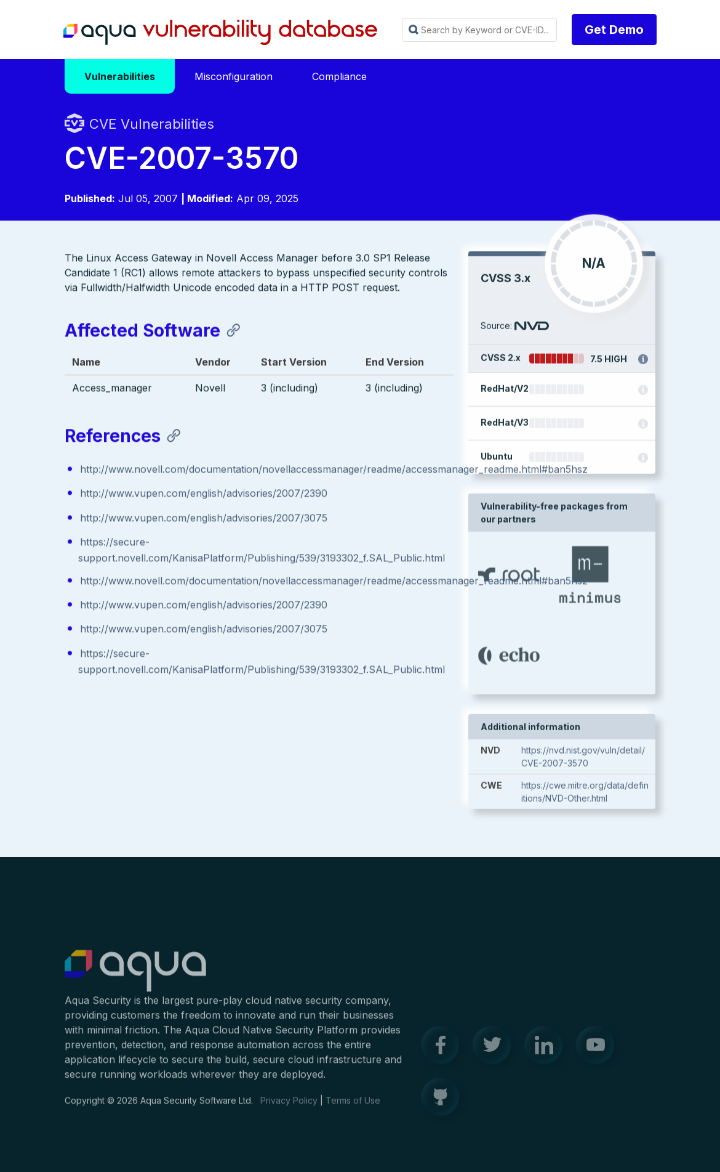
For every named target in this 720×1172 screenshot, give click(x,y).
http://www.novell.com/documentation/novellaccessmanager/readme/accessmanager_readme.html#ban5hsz (334, 471)
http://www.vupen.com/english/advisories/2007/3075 (203, 520)
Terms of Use (353, 1107)
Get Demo (614, 29)
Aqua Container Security (135, 977)
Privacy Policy (289, 1107)
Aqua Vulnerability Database (220, 32)
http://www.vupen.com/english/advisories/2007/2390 (203, 495)
